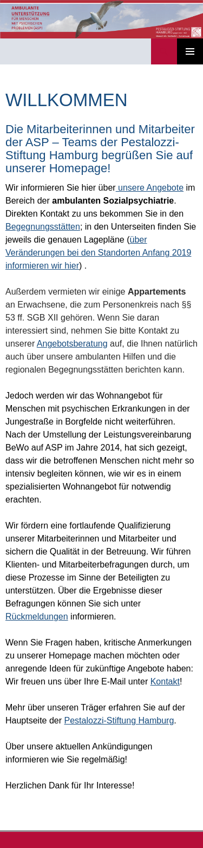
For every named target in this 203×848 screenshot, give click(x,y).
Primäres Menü (190, 51)
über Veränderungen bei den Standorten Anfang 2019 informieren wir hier (98, 252)
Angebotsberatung (72, 343)
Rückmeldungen (36, 616)
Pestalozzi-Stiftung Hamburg (119, 720)
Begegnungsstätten (42, 226)
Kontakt (165, 681)
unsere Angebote (150, 187)
